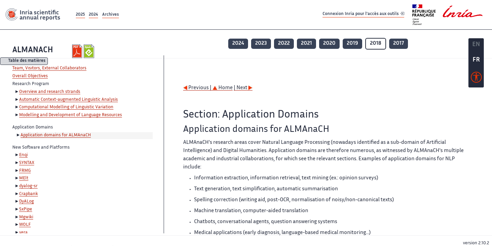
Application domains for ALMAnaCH (55, 135)
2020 (329, 43)
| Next (243, 88)
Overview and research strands (49, 92)
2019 (352, 43)
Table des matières (26, 61)
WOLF (25, 225)
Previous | (198, 88)
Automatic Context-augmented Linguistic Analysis (68, 100)
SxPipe (25, 209)
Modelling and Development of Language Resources (70, 115)
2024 (93, 15)
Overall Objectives (30, 76)
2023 (261, 43)
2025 (80, 15)
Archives (110, 15)
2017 (398, 43)
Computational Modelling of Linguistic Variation (66, 107)
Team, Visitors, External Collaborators (49, 68)
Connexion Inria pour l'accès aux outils (363, 14)
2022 (284, 43)
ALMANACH (32, 50)
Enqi (23, 155)
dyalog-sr (28, 186)
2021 (306, 43)
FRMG (25, 171)
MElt (23, 178)
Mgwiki (26, 217)
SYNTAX (26, 163)
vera (23, 233)
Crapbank (28, 194)
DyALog (26, 202)
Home (223, 88)
